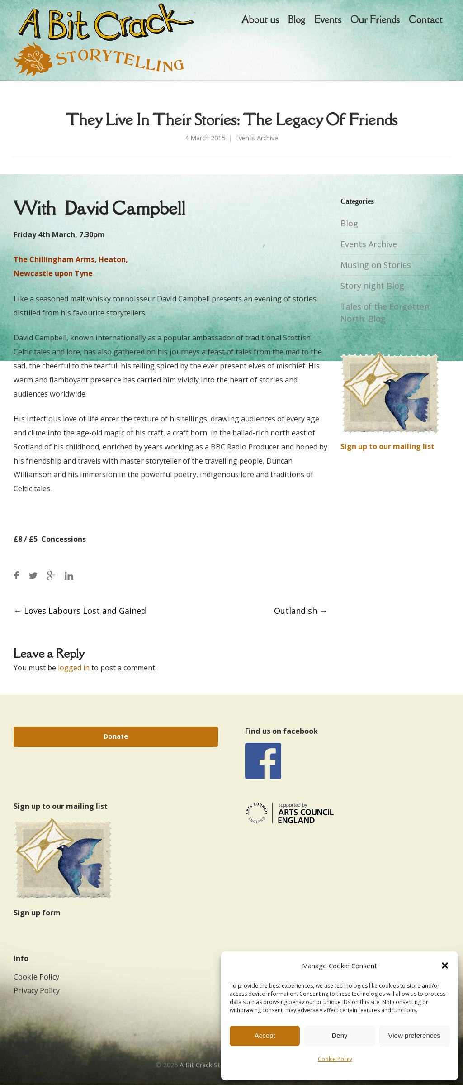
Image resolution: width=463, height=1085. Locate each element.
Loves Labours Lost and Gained (80, 610)
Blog (349, 223)
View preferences (414, 1035)
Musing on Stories (375, 264)
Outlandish (300, 610)
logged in (74, 668)
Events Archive (256, 138)
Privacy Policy (37, 990)
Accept (265, 1035)
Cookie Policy (335, 1059)
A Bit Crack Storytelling (214, 1065)
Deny (339, 1035)
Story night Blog (372, 285)
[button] (444, 965)
